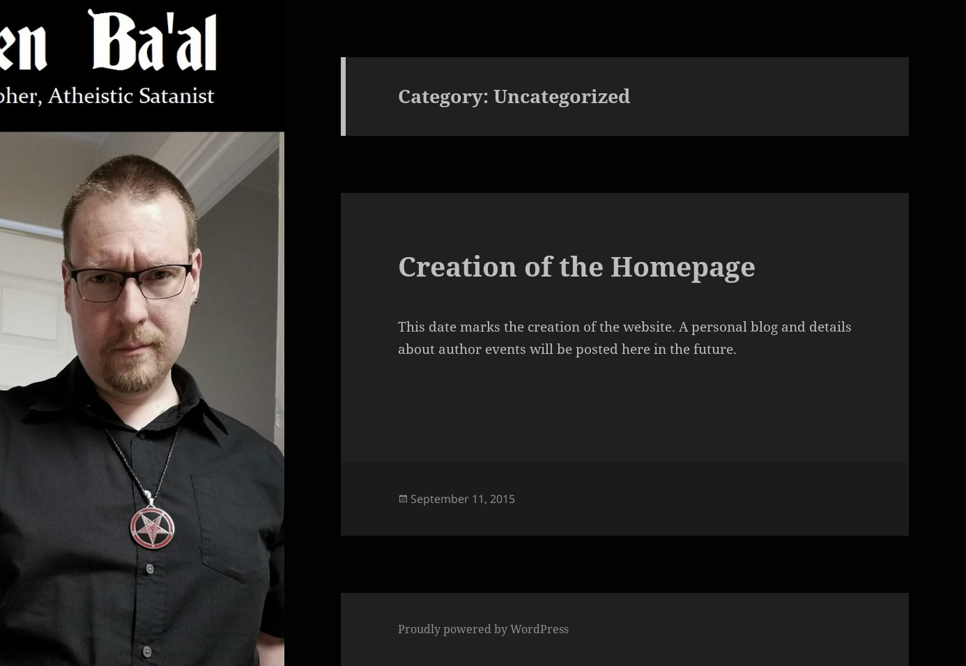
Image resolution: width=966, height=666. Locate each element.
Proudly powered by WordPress (483, 629)
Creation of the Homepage (577, 265)
